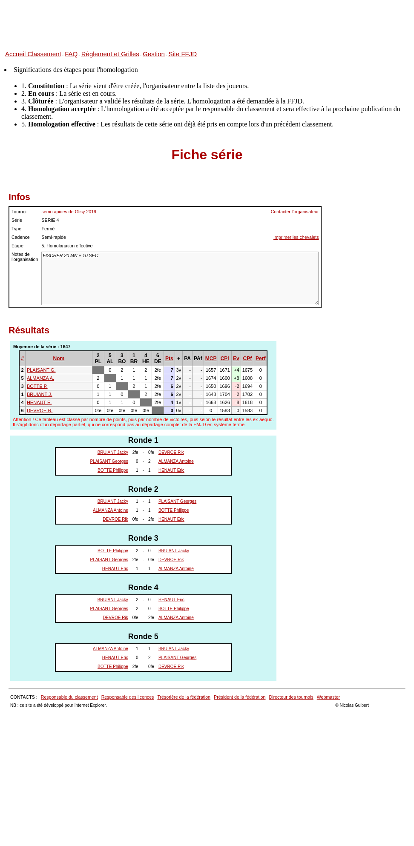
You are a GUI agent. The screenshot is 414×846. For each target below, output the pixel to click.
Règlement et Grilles (110, 53)
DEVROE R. (40, 410)
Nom (59, 358)
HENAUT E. (39, 402)
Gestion (154, 53)
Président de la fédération (239, 697)
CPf (247, 358)
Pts (169, 358)
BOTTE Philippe (113, 470)
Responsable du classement (69, 697)
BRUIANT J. (39, 394)
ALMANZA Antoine (176, 461)
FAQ (71, 53)
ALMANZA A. (40, 378)
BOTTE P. (37, 386)
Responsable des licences (127, 697)
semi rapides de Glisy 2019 (68, 211)
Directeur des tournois (291, 697)
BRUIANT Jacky (113, 452)
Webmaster (328, 697)
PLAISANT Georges (109, 461)
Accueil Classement (33, 53)
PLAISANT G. (41, 370)
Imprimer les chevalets (296, 237)
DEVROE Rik (171, 452)
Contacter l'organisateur (295, 211)
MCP (211, 358)
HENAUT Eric (171, 470)
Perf (260, 358)
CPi (225, 358)
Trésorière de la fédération (183, 697)
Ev (236, 358)
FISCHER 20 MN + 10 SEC (180, 278)
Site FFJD (182, 53)
